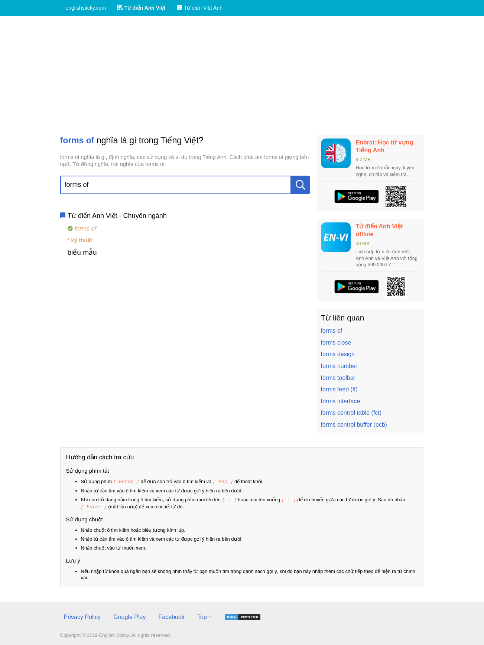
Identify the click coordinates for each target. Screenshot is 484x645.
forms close (336, 342)
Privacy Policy (82, 616)
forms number (339, 366)
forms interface (340, 401)
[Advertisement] (242, 75)
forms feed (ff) (339, 389)
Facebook (172, 616)
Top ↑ (204, 616)
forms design (338, 354)
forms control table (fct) (351, 413)
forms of (331, 331)
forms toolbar (338, 378)
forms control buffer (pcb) (354, 424)
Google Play (129, 616)
